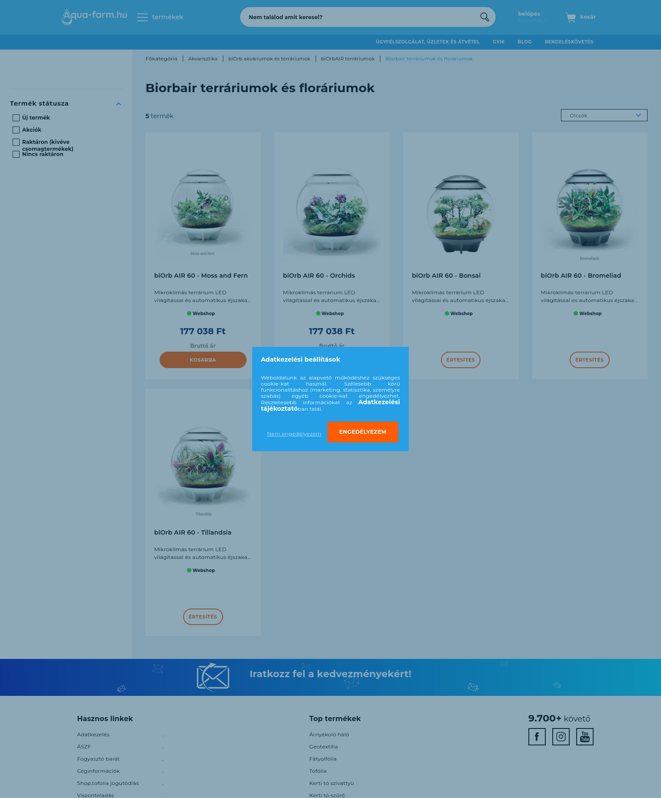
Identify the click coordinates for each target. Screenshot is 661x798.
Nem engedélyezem (294, 433)
